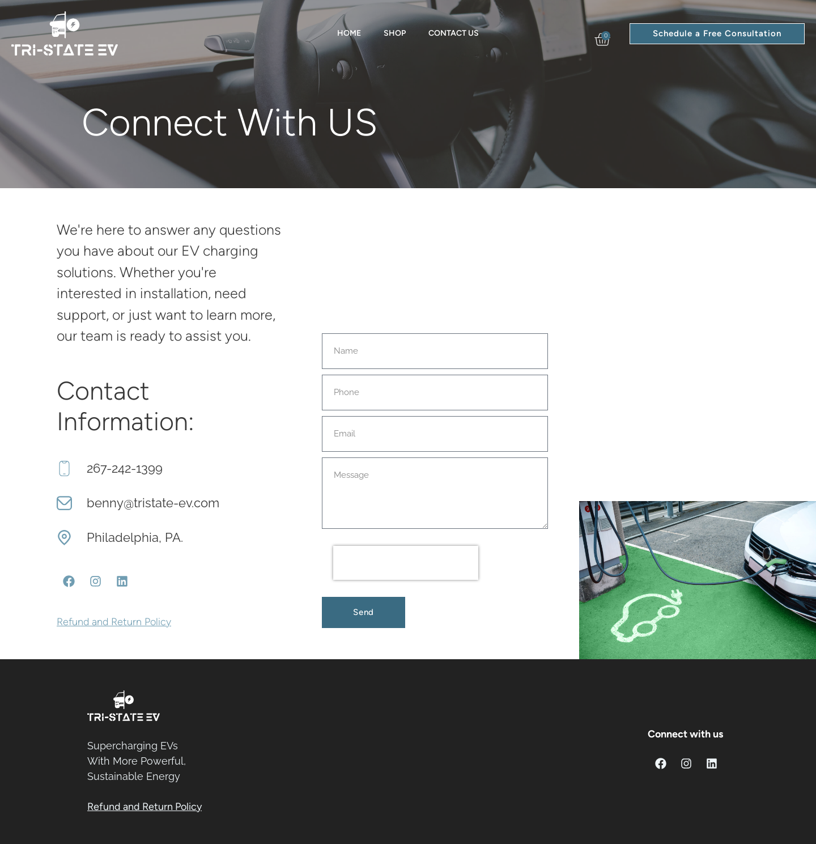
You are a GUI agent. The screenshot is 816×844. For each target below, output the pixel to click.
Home (349, 33)
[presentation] (405, 563)
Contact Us (453, 33)
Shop (395, 33)
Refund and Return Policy (114, 622)
